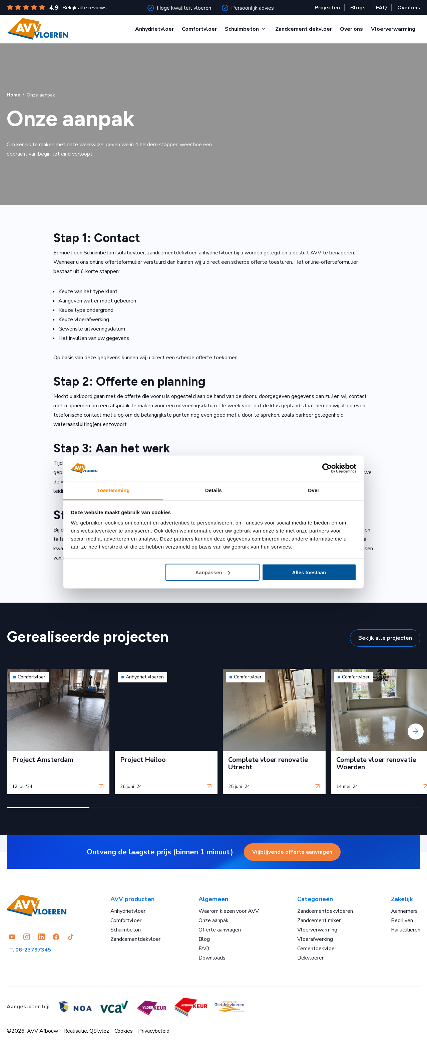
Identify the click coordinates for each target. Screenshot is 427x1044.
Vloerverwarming (393, 29)
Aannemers (404, 911)
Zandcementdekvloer (135, 939)
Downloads (212, 958)
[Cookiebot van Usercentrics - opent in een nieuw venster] (327, 468)
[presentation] (416, 731)
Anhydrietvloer (154, 29)
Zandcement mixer (319, 920)
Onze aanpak (213, 920)
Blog (204, 939)
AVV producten (132, 899)
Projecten (327, 7)
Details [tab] (213, 490)
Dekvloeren (311, 958)
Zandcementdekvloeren (325, 911)
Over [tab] (314, 490)
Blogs (358, 7)
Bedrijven (402, 920)
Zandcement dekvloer (303, 29)
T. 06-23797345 (30, 950)
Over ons (408, 7)
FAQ (381, 7)
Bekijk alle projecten (385, 638)
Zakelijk (402, 899)
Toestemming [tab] (113, 490)
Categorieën (315, 899)
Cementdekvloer (316, 948)
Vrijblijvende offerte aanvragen (292, 852)
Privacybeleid (153, 1031)
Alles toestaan (309, 572)
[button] (48, 807)
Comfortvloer (199, 29)
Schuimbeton (242, 29)
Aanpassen (212, 572)
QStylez (99, 1031)
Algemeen (213, 899)
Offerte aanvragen (219, 929)
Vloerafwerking (315, 939)
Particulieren (405, 929)
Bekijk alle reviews (84, 7)
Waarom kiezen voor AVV (228, 911)
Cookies (123, 1031)
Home (13, 95)
